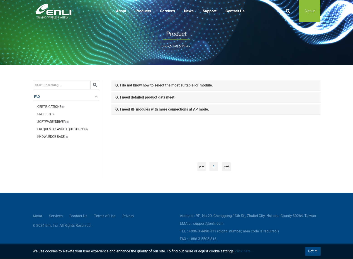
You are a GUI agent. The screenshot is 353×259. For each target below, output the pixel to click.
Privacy (128, 216)
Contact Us (78, 216)
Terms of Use (105, 216)
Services (56, 216)
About (37, 216)
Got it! (312, 251)
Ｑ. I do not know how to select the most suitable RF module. (164, 85)
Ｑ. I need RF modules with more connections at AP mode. (162, 109)
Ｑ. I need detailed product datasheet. (145, 97)
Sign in (309, 11)
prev (201, 166)
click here (243, 251)
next (226, 166)
